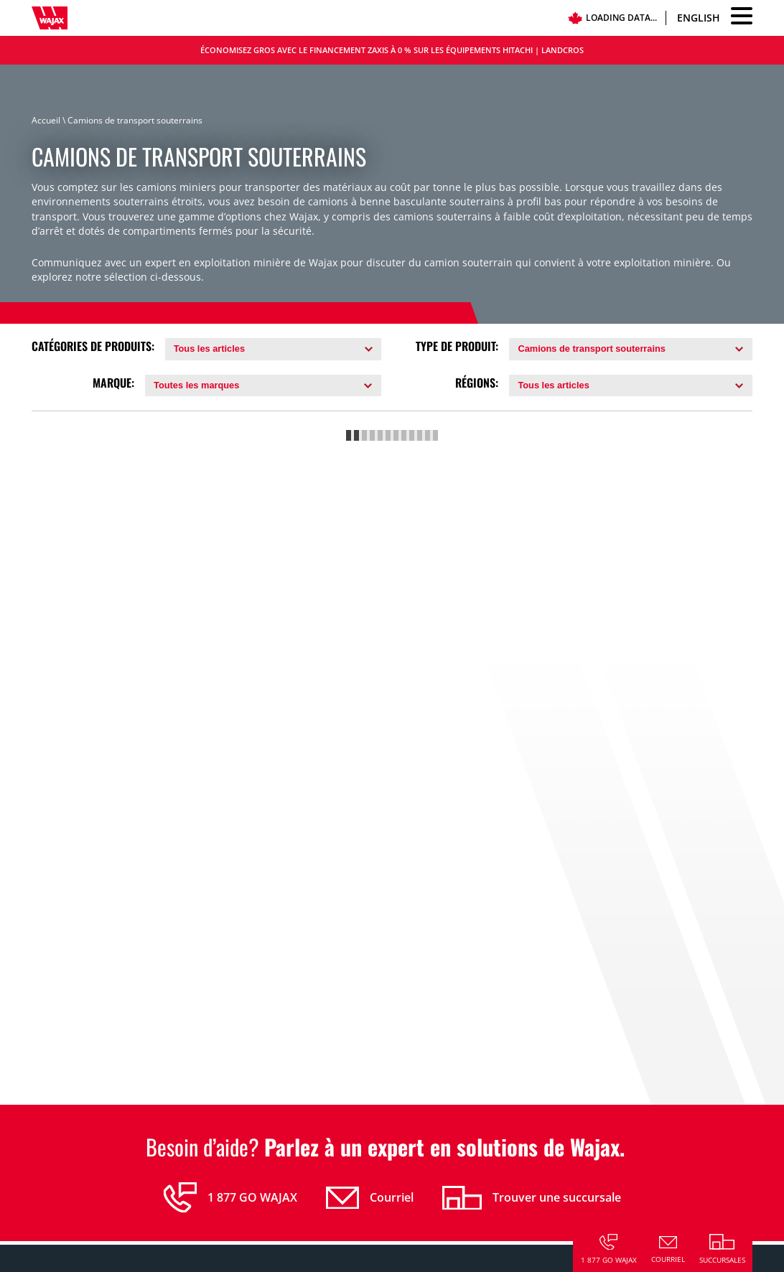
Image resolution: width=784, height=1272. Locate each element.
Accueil (46, 120)
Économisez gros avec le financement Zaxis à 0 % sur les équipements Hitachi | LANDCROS (392, 50)
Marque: (113, 383)
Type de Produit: (457, 346)
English (698, 17)
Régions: (476, 383)
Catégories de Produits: (93, 346)
